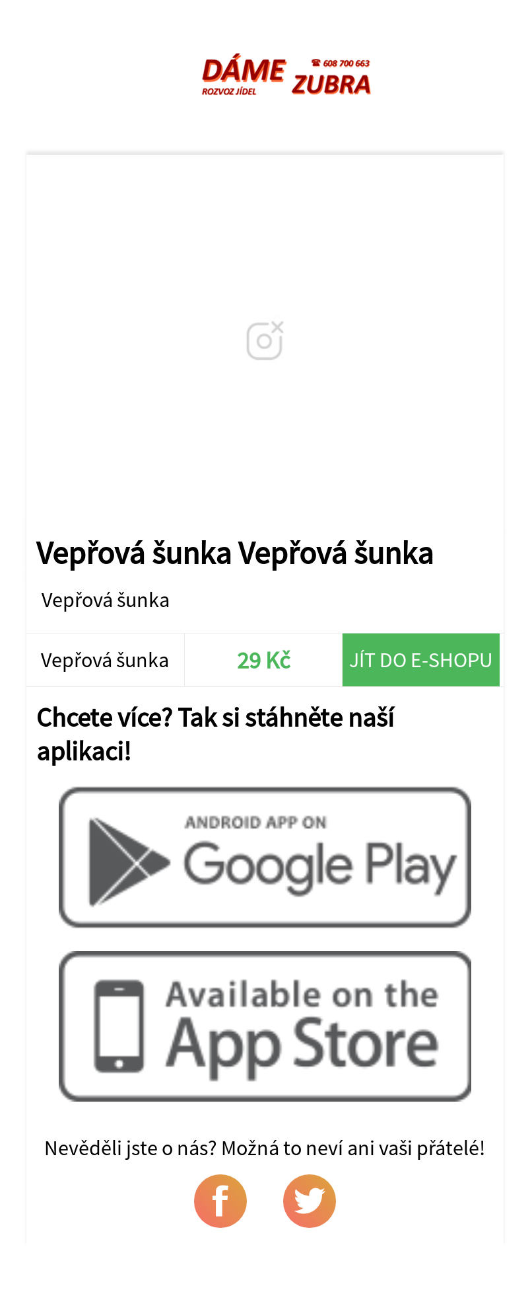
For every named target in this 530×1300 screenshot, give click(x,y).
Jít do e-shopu (421, 659)
